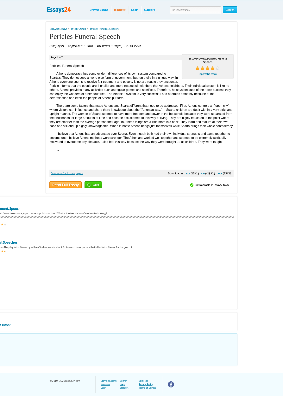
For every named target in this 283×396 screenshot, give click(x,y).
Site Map (143, 380)
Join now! (119, 10)
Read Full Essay (65, 184)
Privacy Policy (146, 384)
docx (220, 173)
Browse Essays (99, 10)
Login (134, 10)
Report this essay (208, 74)
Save (93, 185)
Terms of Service (147, 387)
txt (188, 173)
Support (149, 10)
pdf (202, 173)
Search (123, 380)
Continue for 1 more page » (67, 173)
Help (122, 384)
